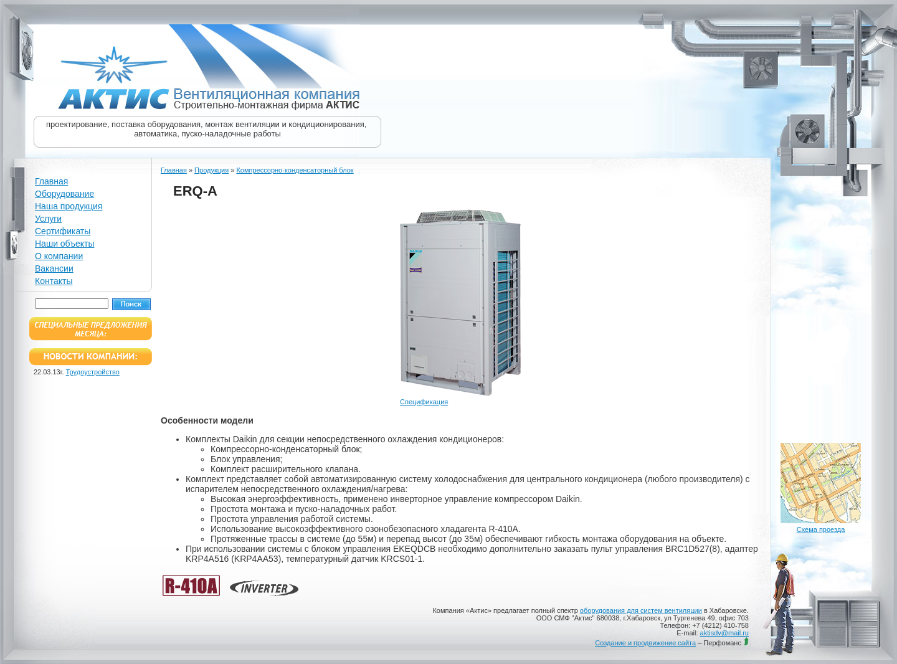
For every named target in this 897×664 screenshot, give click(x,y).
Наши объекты (64, 244)
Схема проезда (821, 529)
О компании (59, 256)
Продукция (211, 170)
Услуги (48, 219)
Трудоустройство (93, 372)
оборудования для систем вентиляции (641, 610)
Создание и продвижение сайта (645, 643)
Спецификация (424, 402)
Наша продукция (68, 206)
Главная (51, 181)
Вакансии (54, 268)
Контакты (53, 281)
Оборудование (64, 194)
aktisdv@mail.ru (724, 633)
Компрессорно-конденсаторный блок (294, 170)
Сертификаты (62, 231)
